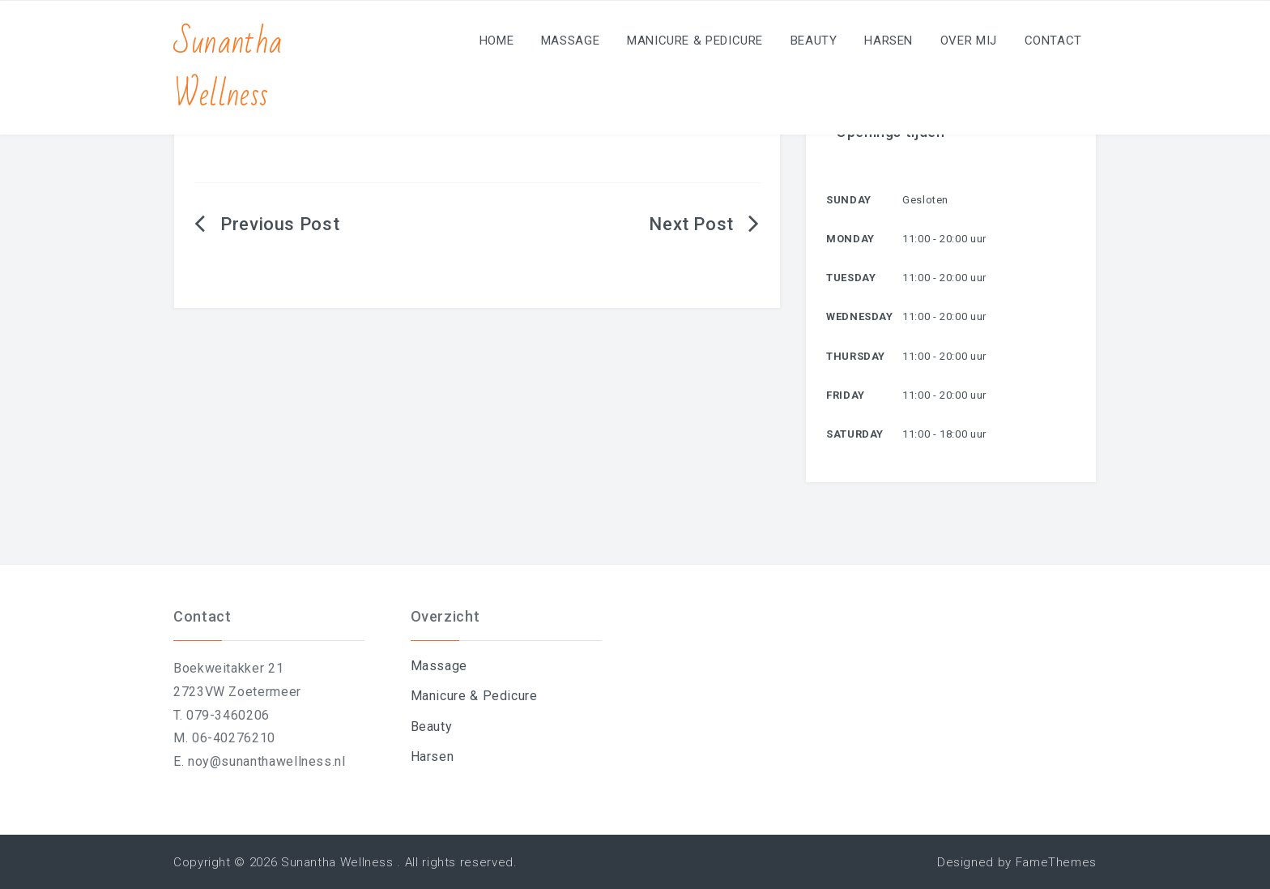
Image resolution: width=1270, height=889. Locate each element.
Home (496, 40)
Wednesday (859, 316)
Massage (570, 40)
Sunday (849, 200)
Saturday (855, 434)
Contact (1053, 40)
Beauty (814, 40)
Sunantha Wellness (228, 69)
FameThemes (1056, 862)
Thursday (855, 356)
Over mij (968, 40)
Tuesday (851, 277)
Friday (845, 395)
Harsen (888, 40)
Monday (850, 239)
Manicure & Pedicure (695, 40)
